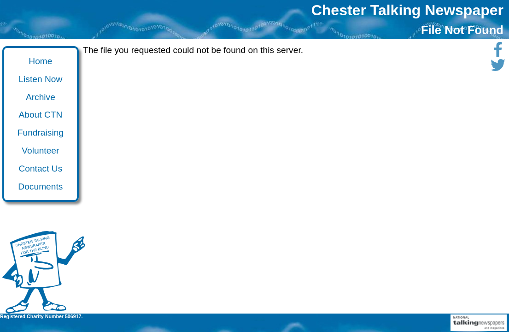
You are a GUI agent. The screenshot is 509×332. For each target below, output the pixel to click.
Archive (40, 97)
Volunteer (40, 150)
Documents (40, 186)
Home (40, 61)
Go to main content (6, 55)
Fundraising (41, 132)
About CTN (40, 114)
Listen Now (40, 79)
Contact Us (40, 168)
